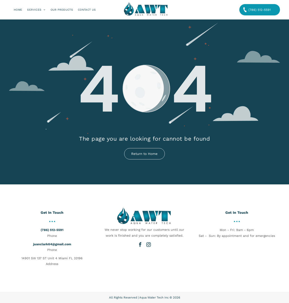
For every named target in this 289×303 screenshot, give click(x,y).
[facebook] (140, 244)
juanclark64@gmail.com (52, 244)
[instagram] (148, 244)
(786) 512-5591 (52, 230)
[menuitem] (18, 9)
